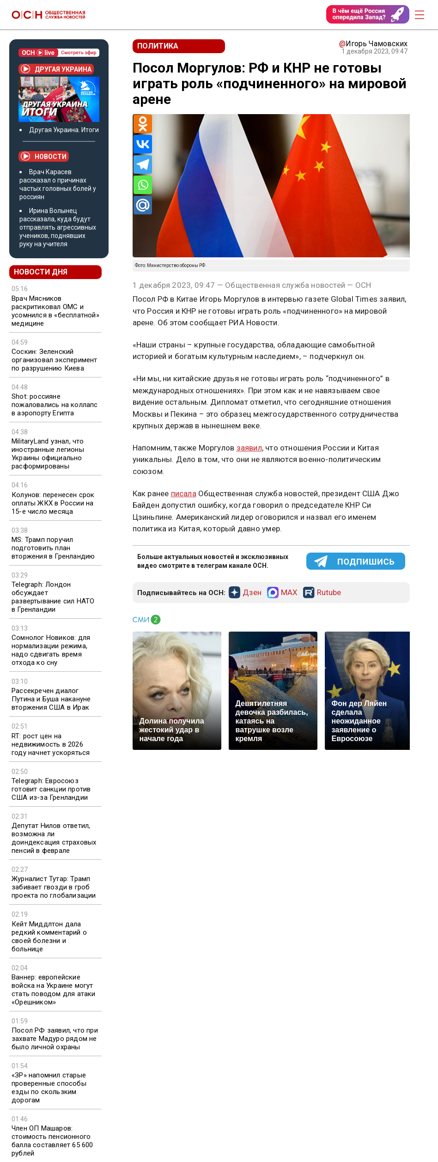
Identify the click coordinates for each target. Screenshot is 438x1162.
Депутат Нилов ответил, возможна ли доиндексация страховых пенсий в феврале (54, 838)
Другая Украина (56, 68)
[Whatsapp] (143, 185)
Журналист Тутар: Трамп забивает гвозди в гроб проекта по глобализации (54, 887)
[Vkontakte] (143, 144)
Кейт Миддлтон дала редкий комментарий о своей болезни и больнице (49, 936)
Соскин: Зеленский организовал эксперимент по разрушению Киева (54, 359)
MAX (289, 593)
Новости (44, 156)
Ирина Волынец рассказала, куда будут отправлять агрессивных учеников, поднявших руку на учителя (57, 227)
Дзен (252, 593)
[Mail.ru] (143, 205)
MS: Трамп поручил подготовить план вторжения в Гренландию (53, 547)
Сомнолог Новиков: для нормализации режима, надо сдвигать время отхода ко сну (51, 650)
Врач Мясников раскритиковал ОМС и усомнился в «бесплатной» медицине (55, 311)
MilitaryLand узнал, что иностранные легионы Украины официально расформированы (48, 453)
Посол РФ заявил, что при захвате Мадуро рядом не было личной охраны (55, 1038)
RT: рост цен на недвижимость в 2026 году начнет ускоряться (51, 744)
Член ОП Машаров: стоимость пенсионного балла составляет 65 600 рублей (52, 1140)
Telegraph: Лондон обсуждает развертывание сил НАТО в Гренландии (53, 597)
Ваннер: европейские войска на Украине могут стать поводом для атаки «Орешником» (54, 989)
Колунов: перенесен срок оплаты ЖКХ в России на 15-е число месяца (53, 503)
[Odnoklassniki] (143, 124)
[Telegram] (143, 164)
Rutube (329, 593)
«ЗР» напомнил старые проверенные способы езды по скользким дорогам (49, 1087)
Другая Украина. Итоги (64, 130)
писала (183, 493)
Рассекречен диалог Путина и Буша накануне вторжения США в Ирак (51, 699)
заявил (249, 447)
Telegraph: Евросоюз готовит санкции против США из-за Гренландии (51, 789)
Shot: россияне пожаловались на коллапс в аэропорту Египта (55, 404)
